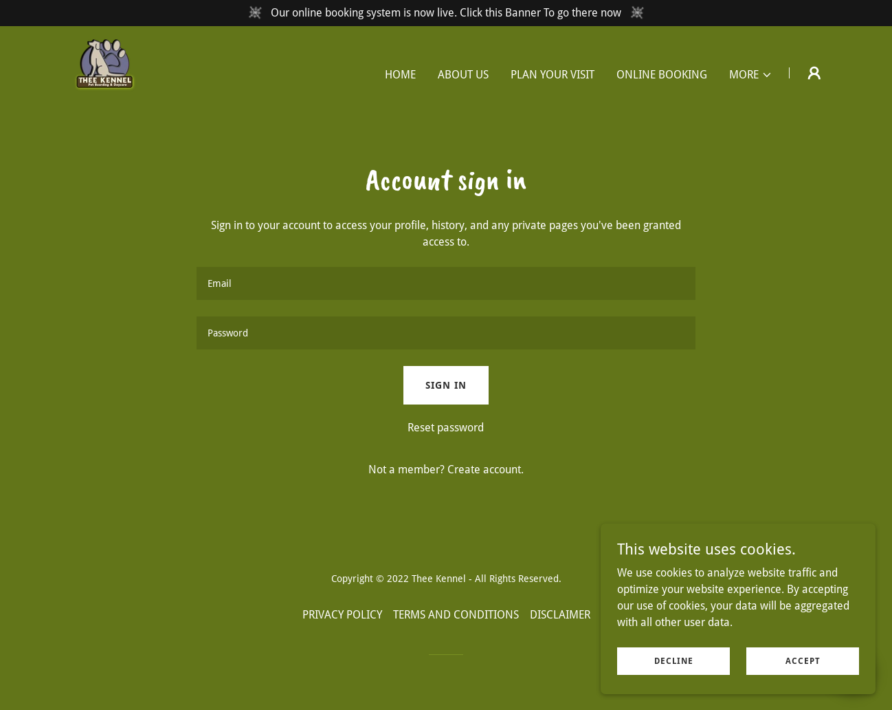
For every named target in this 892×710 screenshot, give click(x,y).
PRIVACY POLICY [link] (342, 614)
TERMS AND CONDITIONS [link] (456, 614)
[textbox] (446, 283)
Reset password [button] (446, 427)
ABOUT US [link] (463, 74)
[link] (99, 71)
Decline (673, 660)
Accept (803, 660)
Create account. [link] (485, 469)
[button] (750, 75)
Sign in (446, 385)
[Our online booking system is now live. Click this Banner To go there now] (446, 13)
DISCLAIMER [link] (560, 614)
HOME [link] (400, 74)
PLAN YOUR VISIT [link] (552, 74)
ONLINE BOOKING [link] (661, 74)
